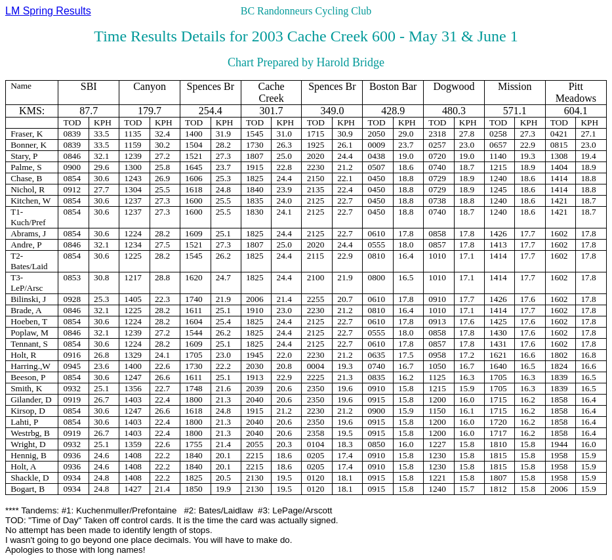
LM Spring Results (48, 10)
